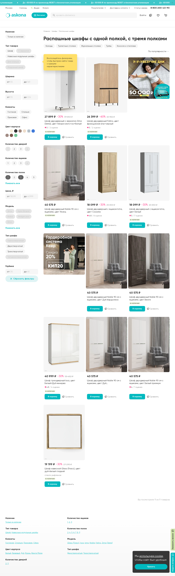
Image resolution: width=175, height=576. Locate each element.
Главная (47, 31)
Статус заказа (140, 8)
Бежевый (16, 553)
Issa (82, 543)
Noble (92, 543)
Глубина (9, 266)
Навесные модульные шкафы (21, 56)
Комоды (49, 46)
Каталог (39, 15)
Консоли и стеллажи (126, 46)
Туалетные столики (67, 46)
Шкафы (54, 31)
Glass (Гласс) (73, 543)
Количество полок (15, 172)
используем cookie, (151, 556)
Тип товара (11, 46)
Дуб (22, 553)
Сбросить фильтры (22, 278)
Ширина (9, 76)
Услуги (46, 8)
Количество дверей (16, 144)
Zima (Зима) (107, 543)
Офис (24, 117)
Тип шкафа (11, 235)
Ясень (27, 553)
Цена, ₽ (9, 191)
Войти (143, 15)
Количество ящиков (16, 158)
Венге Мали (36, 553)
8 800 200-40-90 (160, 8)
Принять (151, 567)
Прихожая (12, 117)
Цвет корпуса (12, 126)
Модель (9, 206)
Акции (35, 8)
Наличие (10, 31)
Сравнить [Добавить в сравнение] (68, 137)
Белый (8, 553)
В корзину (52, 137)
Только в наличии (15, 37)
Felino (98, 543)
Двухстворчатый (15, 246)
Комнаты (10, 107)
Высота (9, 91)
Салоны (23, 8)
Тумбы (108, 46)
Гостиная (12, 112)
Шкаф (10, 51)
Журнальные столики (91, 46)
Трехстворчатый (15, 251)
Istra (87, 543)
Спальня (25, 112)
